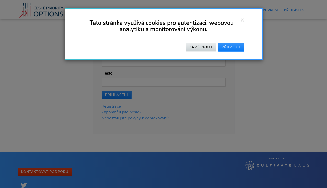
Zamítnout (201, 47)
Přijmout (231, 47)
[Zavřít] (242, 20)
